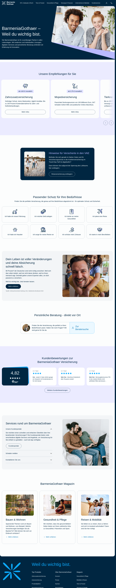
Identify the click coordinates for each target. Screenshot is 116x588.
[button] (15, 215)
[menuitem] (107, 3)
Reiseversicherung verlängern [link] (61, 174)
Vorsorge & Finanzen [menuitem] (67, 3)
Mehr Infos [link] (25, 112)
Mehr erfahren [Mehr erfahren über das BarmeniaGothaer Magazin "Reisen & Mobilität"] (87, 537)
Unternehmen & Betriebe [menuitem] (82, 3)
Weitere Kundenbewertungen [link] (57, 390)
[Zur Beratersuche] (82, 328)
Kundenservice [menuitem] (96, 3)
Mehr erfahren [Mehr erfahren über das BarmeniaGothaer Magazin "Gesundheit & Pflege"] (49, 537)
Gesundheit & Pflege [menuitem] (52, 3)
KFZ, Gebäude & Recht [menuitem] (26, 3)
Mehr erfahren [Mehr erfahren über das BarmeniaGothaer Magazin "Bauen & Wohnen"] (12, 537)
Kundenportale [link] (14, 446)
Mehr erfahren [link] (13, 286)
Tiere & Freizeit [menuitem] (40, 3)
